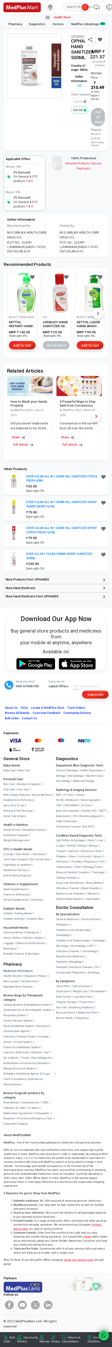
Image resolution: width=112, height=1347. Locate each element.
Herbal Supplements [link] (15, 899)
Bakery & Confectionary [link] (30, 943)
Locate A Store (47, 708)
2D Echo (86, 805)
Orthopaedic (42, 1113)
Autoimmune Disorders (70, 893)
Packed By (67, 225)
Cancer (97, 856)
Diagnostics (37, 24)
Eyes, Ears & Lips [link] (13, 805)
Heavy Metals (94, 882)
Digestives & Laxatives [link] (17, 864)
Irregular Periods (66, 1002)
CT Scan (69, 795)
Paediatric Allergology (69, 961)
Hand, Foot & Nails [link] (14, 816)
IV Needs (34, 1108)
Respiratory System (15, 1015)
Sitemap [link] (44, 1341)
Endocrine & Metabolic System (21, 1047)
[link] (22, 7)
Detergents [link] (32, 932)
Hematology (63, 781)
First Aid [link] (8, 854)
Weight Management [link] (16, 840)
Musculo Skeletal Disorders (72, 872)
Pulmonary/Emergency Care (34, 1118)
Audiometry (63, 816)
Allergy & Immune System (19, 1068)
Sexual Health (64, 1018)
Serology (61, 775)
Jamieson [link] (37, 899)
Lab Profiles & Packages (70, 840)
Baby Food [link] (9, 770)
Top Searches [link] (29, 981)
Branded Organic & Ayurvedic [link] (21, 953)
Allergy (93, 845)
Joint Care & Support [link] (15, 859)
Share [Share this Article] (18, 437)
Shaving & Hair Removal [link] (18, 810)
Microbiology (75, 775)
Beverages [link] (9, 948)
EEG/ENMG (71, 805)
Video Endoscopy (66, 821)
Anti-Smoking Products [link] (17, 875)
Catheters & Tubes (14, 1108)
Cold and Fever (81, 986)
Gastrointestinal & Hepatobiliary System (27, 1004)
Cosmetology (89, 951)
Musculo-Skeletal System (18, 1026)
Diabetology (63, 935)
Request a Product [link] (36, 976)
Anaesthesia (11, 1102)
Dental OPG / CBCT (94, 810)
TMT (59, 805)
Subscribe (95, 694)
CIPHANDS (77, 36)
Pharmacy (15, 24)
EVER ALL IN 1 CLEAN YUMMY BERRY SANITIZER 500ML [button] (59, 556)
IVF (97, 967)
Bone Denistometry (67, 810)
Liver (100, 840)
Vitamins (73, 851)
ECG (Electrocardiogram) (88, 816)
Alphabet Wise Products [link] (18, 986)
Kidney (82, 845)
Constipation (97, 991)
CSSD (45, 1102)
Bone (73, 856)
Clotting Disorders (67, 877)
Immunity (84, 856)
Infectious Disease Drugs (19, 1036)
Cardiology (98, 940)
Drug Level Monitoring (69, 882)
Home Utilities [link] (12, 937)
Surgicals (9, 1118)
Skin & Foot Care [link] (40, 859)
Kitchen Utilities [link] (33, 937)
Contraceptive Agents (16, 1031)
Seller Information (79, 81)
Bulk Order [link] (9, 1339)
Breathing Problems (81, 1007)
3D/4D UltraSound (67, 800)
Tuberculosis (64, 867)
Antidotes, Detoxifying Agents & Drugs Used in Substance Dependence (26, 1076)
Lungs (60, 845)
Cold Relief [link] (38, 854)
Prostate (76, 861)
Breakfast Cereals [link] (34, 829)
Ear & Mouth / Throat (16, 1057)
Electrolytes (93, 899)
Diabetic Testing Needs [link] (17, 913)
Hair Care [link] (23, 789)
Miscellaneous (12, 1084)
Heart (91, 840)
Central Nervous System (18, 1020)
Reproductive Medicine (70, 956)
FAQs (24, 708)
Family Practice (90, 919)
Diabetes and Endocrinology (73, 940)
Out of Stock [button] (98, 117)
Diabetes (61, 856)
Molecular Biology (83, 781)
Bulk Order (12, 718)
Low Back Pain (83, 996)
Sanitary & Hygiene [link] (28, 784)
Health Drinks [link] (12, 829)
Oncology (42, 1036)
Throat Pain (86, 1002)
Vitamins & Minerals (16, 1052)
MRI (58, 795)
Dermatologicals (41, 1057)
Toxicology (98, 872)
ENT (91, 946)
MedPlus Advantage (88, 24)
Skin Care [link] (9, 784)
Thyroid (60, 851)
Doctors (58, 24)
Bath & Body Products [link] (16, 795)
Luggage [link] (8, 943)
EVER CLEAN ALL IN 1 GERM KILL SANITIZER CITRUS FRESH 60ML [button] (62, 479)
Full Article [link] (23, 445)
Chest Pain (63, 986)
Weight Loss (80, 991)
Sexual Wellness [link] (42, 795)
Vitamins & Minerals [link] (16, 894)
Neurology (62, 946)
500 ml (78, 110)
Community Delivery (77, 713)
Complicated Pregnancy (70, 972)
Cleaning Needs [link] (13, 932)
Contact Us (29, 718)
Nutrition (36, 1052)
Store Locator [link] (10, 981)
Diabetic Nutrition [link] (14, 918)
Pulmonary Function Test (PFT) (75, 826)
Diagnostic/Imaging (15, 1123)
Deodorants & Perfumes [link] (18, 800)
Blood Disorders (91, 888)
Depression (63, 991)
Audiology (93, 972)
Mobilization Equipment (17, 1113)
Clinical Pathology (67, 770)
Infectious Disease (67, 888)
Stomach (93, 893)
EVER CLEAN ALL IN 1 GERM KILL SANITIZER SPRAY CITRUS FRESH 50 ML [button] (61, 530)
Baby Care (24, 770)
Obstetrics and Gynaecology (73, 930)
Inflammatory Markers (70, 899)
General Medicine (67, 919)
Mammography (90, 800)
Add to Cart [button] (22, 345)
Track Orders (76, 708)
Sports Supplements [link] (15, 889)
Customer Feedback (46, 713)
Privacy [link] (55, 1341)
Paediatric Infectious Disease (74, 967)
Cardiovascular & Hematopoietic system (27, 1010)
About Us (11, 708)
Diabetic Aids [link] (35, 918)
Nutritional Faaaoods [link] (15, 835)
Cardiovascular (30, 1102)
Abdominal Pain (88, 1012)
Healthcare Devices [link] (15, 870)
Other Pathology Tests (88, 867)
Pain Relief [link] (22, 854)
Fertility (71, 845)
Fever (99, 851)
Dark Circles (63, 996)
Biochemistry (94, 775)
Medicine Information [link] (18, 971)
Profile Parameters (91, 770)
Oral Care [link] (9, 789)
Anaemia (87, 851)
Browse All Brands (17, 713)
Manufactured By (18, 225)
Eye (47, 1052)
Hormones (42, 1026)
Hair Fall (61, 1007)
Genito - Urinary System (17, 1042)
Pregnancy (90, 861)
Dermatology (78, 946)
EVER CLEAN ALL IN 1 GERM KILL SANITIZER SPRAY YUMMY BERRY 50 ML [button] (61, 504)
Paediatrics (63, 924)
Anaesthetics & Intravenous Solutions (26, 1063)
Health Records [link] (12, 976)
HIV (102, 861)
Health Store (58, 18)
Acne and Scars (65, 1012)
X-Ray (79, 795)
